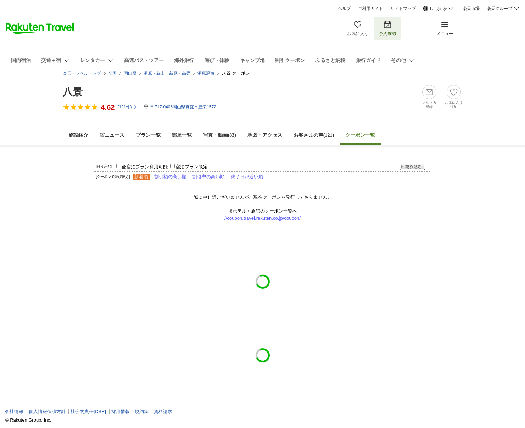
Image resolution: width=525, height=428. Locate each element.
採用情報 (120, 411)
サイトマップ (403, 8)
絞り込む (412, 167)
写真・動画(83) (219, 135)
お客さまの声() (314, 135)
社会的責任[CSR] (88, 411)
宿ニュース (112, 135)
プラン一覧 (148, 135)
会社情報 (14, 411)
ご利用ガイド (370, 8)
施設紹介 (78, 135)
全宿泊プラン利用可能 (145, 166)
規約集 (142, 411)
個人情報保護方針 (47, 411)
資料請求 (163, 411)
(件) (127, 107)
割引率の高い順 (208, 176)
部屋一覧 (182, 135)
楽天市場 (471, 8)
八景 (73, 91)
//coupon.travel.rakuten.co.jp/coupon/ (262, 218)
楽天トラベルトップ (82, 73)
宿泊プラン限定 (191, 166)
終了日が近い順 (247, 176)
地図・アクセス (264, 135)
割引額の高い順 (170, 176)
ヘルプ (344, 8)
